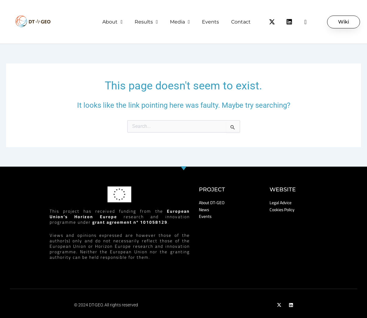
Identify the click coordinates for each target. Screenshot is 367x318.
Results (146, 21)
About (112, 21)
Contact (241, 22)
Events (210, 22)
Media (180, 21)
